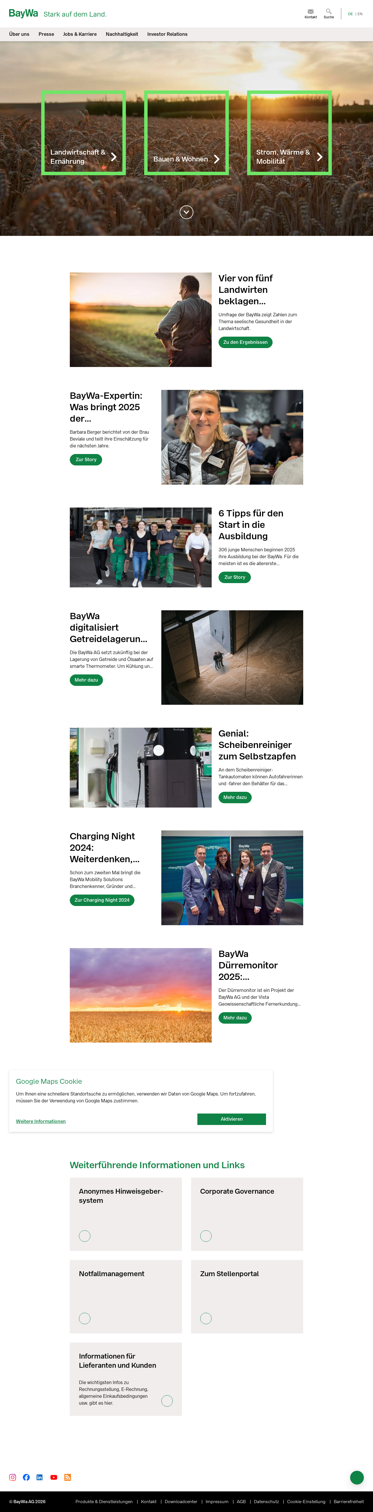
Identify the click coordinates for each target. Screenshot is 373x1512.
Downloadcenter (182, 1501)
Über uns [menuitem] (19, 34)
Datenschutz (267, 1501)
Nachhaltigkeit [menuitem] (122, 34)
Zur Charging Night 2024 (102, 900)
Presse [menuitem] (46, 34)
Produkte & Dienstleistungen (105, 1501)
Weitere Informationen (41, 1121)
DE (350, 14)
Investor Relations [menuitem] (167, 34)
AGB (242, 1501)
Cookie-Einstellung (307, 1501)
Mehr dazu (86, 680)
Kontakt (149, 1501)
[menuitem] (311, 13)
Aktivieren (232, 1119)
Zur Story (86, 459)
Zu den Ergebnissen (245, 342)
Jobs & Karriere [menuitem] (80, 34)
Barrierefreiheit (349, 1501)
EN (360, 14)
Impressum (218, 1501)
